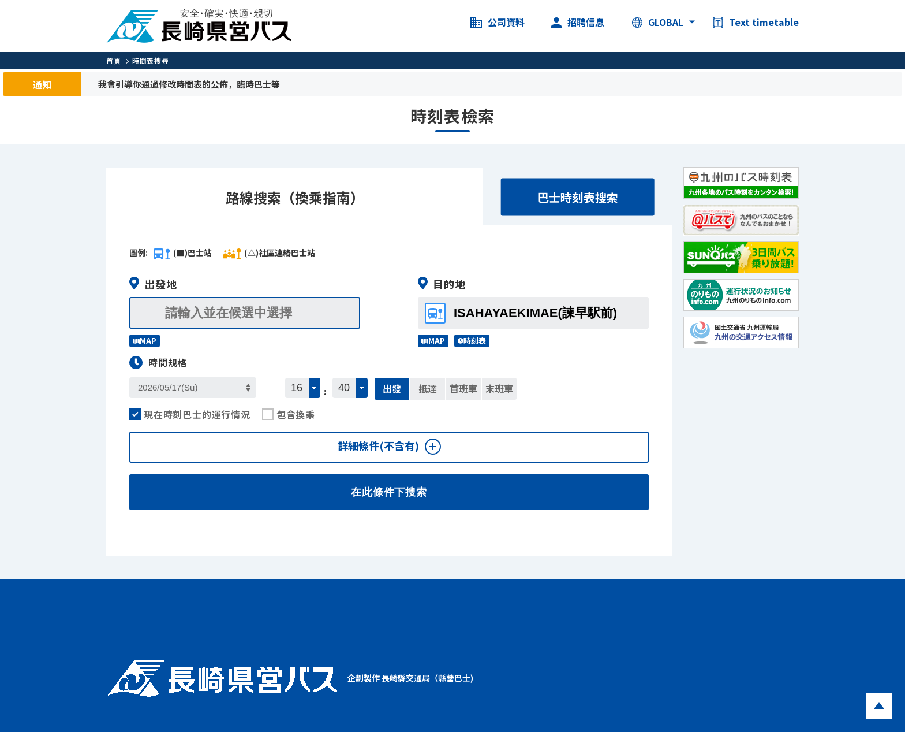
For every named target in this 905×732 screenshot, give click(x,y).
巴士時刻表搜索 (577, 197)
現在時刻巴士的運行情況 (189, 414)
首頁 (113, 60)
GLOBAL (657, 22)
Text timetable (756, 22)
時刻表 (472, 340)
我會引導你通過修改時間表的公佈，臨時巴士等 (189, 84)
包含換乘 (288, 414)
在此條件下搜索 (389, 492)
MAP (144, 340)
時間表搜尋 (150, 60)
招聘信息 (577, 22)
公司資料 (497, 22)
